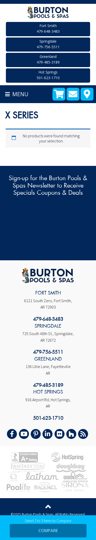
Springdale (48, 44)
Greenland (48, 60)
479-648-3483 (48, 319)
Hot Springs (48, 75)
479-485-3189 (48, 385)
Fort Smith (48, 29)
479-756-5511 (48, 352)
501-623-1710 (48, 418)
